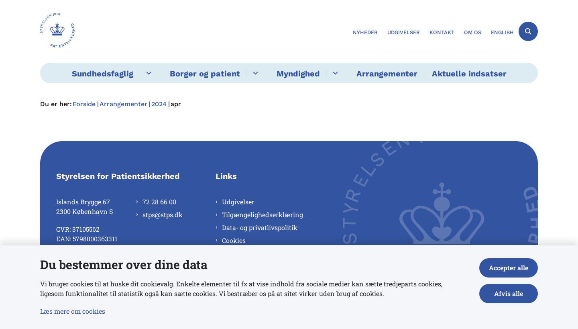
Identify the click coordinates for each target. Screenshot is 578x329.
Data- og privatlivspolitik (259, 227)
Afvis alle (508, 293)
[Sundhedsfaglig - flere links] (147, 73)
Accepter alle (508, 267)
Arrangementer (386, 73)
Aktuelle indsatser (469, 73)
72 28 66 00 (159, 201)
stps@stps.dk (162, 214)
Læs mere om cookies (72, 311)
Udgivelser (238, 201)
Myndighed (298, 73)
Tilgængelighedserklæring (262, 214)
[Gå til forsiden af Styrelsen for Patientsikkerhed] (57, 31)
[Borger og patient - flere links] (254, 73)
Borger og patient (205, 73)
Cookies (234, 240)
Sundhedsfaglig (102, 73)
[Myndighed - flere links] (334, 73)
